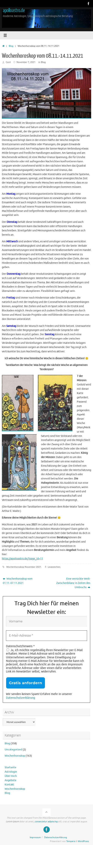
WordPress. (83, 841)
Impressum (35, 837)
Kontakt (9, 784)
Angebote (10, 780)
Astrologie (11, 771)
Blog (11, 45)
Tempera (70, 841)
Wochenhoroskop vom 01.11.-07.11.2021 (17, 581)
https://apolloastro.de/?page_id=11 (22, 558)
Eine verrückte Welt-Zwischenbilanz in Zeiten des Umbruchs (73, 583)
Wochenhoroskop (15, 755)
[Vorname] (46, 621)
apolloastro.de (14, 10)
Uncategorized (13, 749)
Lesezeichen (54, 566)
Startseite (10, 767)
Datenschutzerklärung (20, 698)
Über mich (11, 776)
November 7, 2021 (26, 62)
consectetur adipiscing (46, 821)
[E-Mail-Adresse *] (46, 635)
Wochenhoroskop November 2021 (23, 566)
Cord (8, 62)
